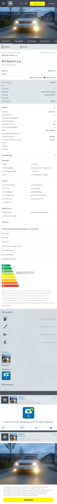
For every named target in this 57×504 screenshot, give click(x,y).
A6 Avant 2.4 (22, 399)
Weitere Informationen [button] (30, 495)
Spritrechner (45, 41)
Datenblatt (6, 41)
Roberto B (51, 71)
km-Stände (32, 41)
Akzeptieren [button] (28, 500)
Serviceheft (19, 41)
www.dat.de (6, 305)
